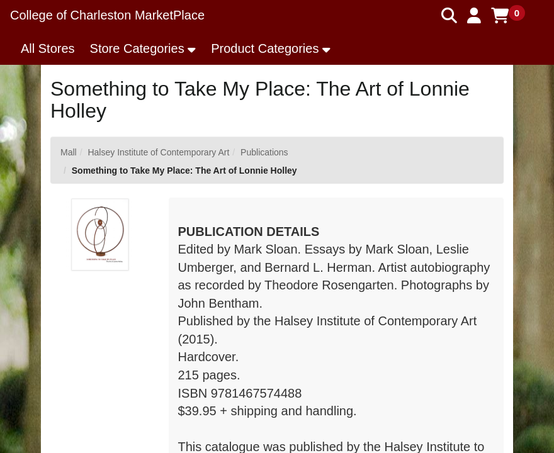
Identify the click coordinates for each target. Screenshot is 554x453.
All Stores (48, 48)
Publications (264, 152)
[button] (474, 16)
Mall (68, 152)
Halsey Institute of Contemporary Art (158, 152)
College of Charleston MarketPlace (107, 15)
